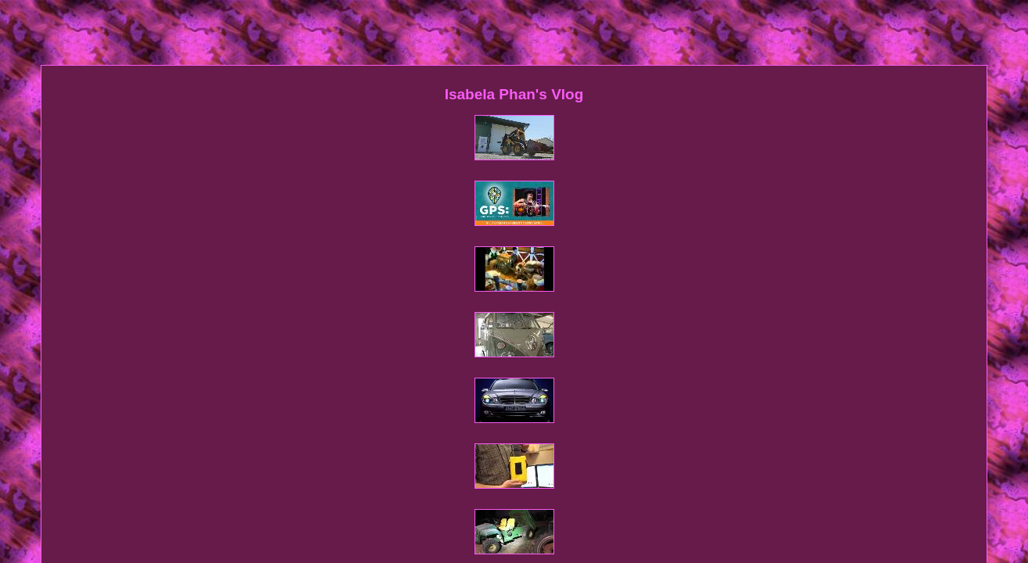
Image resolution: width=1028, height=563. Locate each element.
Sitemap (416, 387)
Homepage (361, 387)
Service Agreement (636, 387)
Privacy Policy (550, 387)
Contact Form (476, 387)
